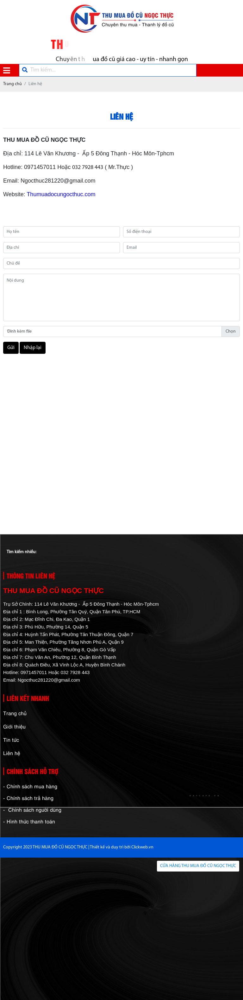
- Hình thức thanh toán (29, 821)
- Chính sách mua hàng (30, 786)
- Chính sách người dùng (32, 809)
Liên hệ (11, 752)
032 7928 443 (87, 168)
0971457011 (40, 167)
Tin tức (11, 739)
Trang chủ (15, 712)
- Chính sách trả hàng (28, 797)
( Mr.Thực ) (118, 167)
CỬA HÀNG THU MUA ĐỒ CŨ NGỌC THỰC (198, 866)
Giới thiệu (14, 726)
